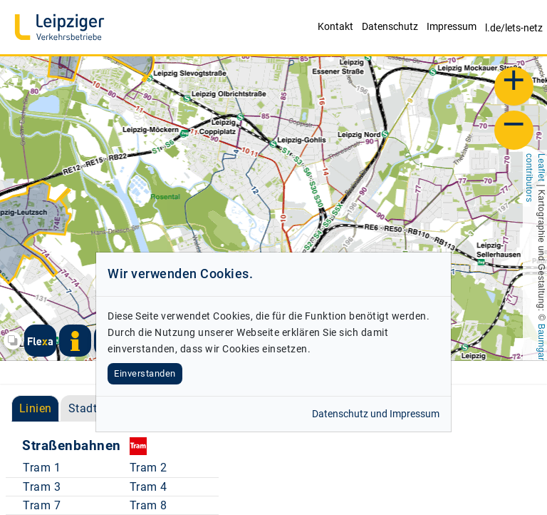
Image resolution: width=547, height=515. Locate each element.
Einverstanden (145, 373)
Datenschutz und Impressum (375, 414)
